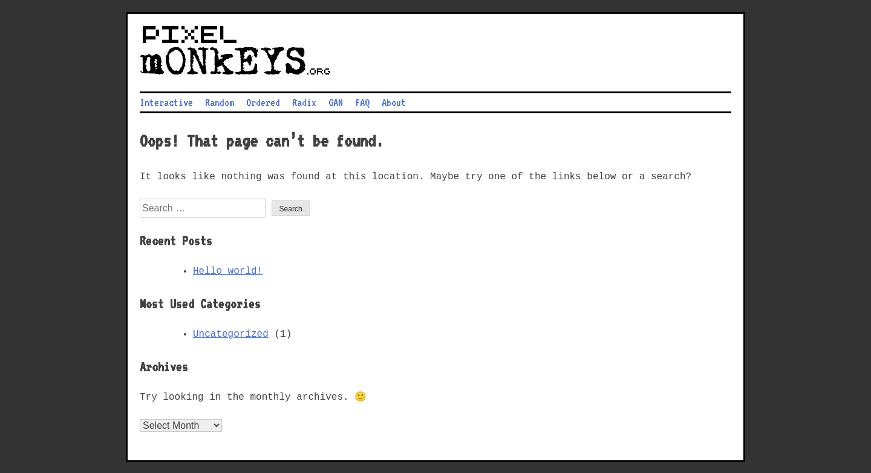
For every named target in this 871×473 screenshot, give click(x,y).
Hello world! (228, 270)
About (394, 101)
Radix (304, 101)
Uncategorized (231, 333)
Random (219, 101)
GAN (335, 101)
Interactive (166, 101)
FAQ (362, 101)
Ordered (263, 101)
